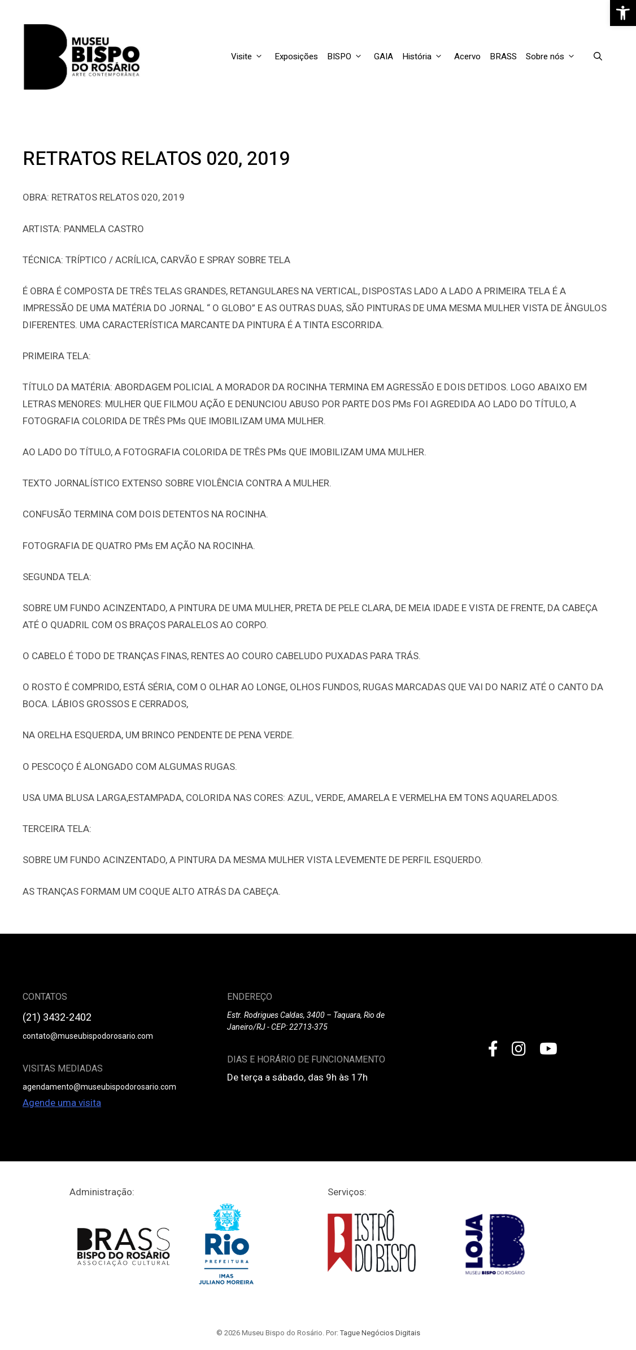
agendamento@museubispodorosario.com (99, 1086)
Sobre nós (554, 56)
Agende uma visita (62, 1102)
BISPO (348, 56)
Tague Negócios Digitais (380, 1333)
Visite (250, 56)
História (426, 56)
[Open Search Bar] (597, 56)
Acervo (467, 56)
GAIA (383, 56)
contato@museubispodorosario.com (88, 1035)
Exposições (296, 56)
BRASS (503, 56)
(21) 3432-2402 (57, 1017)
